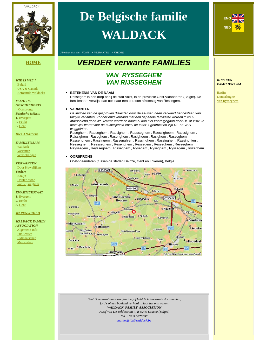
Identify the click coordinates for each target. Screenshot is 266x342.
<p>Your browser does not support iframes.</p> (234, 29)
